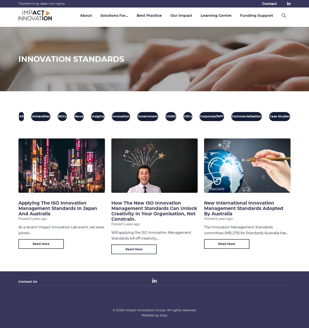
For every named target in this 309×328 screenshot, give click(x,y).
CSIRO (171, 116)
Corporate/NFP (211, 116)
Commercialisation (246, 116)
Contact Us (27, 281)
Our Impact (181, 15)
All (21, 116)
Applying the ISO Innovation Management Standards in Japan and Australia (57, 208)
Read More (41, 244)
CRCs (188, 116)
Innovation (120, 116)
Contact (269, 4)
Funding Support (256, 15)
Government (148, 116)
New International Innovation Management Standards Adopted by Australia (243, 208)
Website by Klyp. (154, 315)
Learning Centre (216, 15)
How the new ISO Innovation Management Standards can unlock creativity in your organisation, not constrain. (154, 211)
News (79, 116)
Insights (97, 116)
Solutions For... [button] (114, 15)
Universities (41, 116)
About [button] (86, 15)
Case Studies (280, 116)
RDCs (62, 116)
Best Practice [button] (149, 15)
